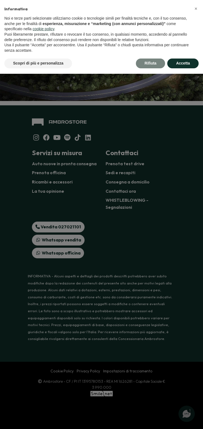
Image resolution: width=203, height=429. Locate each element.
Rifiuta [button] (151, 63)
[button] (196, 8)
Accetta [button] (183, 63)
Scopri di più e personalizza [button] (38, 63)
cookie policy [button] (43, 29)
